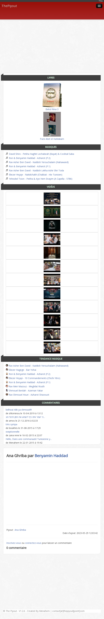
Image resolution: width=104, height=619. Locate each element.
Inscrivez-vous (13, 542)
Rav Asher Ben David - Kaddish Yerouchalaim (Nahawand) (37, 162)
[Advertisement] (53, 45)
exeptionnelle (12, 431)
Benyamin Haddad (51, 455)
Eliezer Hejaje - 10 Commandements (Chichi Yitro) (33, 378)
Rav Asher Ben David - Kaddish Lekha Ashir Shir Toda (35, 170)
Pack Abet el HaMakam (52, 126)
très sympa (11, 424)
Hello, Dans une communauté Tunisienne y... (29, 439)
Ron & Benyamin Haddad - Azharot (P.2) (28, 158)
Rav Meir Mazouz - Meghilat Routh (25, 386)
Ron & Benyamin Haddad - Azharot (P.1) (28, 166)
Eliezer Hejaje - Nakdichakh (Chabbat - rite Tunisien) (34, 174)
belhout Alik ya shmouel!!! (19, 409)
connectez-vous (33, 542)
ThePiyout (8, 6)
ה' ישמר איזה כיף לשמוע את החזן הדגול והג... (25, 417)
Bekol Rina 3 (52, 97)
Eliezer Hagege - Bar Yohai (21, 369)
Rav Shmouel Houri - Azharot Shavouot (27, 394)
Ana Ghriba (20, 529)
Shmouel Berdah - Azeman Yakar (24, 390)
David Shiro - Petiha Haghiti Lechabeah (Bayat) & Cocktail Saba (40, 153)
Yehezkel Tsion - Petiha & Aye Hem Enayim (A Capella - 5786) (39, 178)
